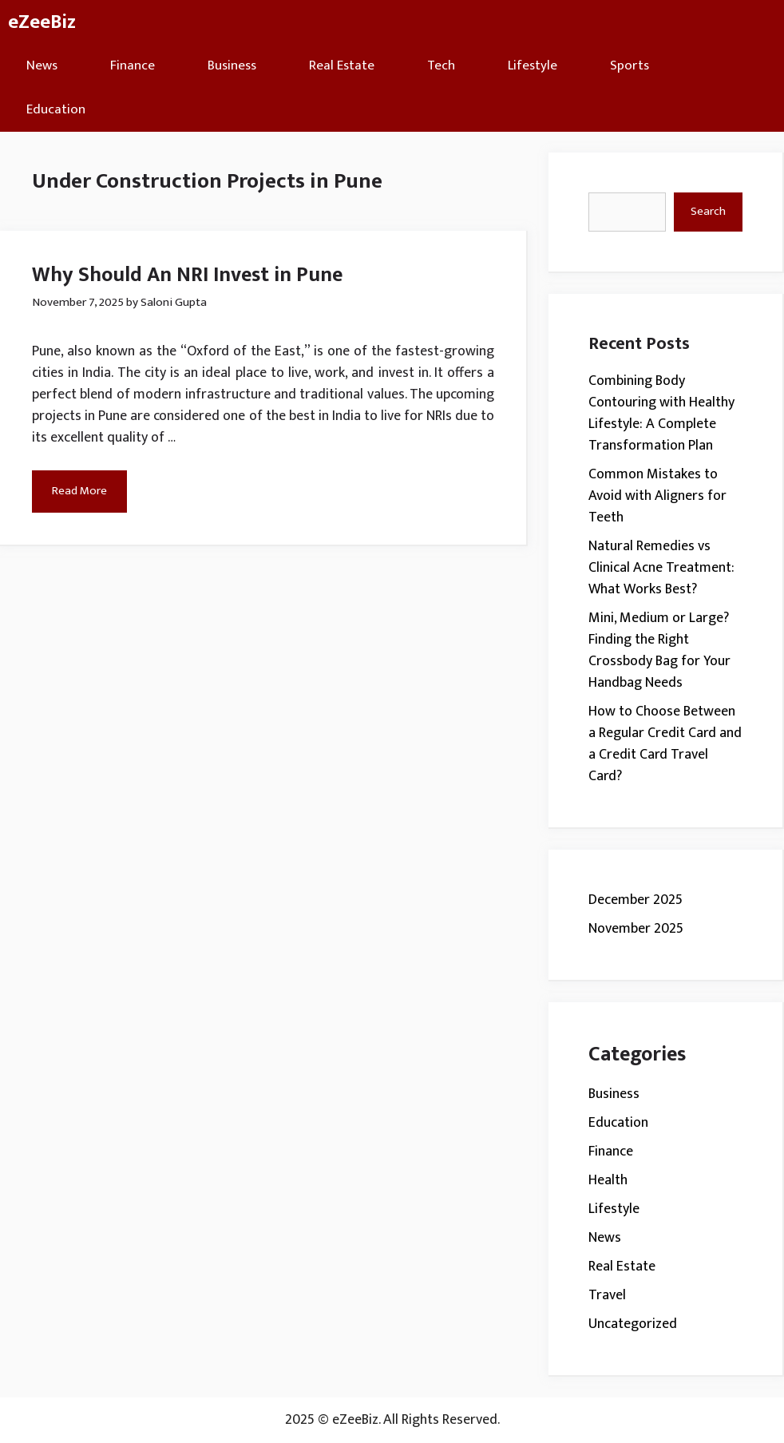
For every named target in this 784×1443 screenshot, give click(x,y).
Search (708, 211)
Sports (629, 65)
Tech (441, 65)
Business (232, 65)
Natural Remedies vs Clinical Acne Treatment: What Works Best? (661, 567)
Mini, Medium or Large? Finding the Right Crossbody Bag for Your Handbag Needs (659, 650)
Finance (132, 65)
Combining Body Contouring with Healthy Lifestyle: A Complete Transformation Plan (661, 413)
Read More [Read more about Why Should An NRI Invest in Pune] (79, 491)
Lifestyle (532, 65)
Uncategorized (632, 1324)
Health (608, 1180)
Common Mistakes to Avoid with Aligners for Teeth (657, 495)
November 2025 (635, 929)
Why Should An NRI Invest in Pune (187, 275)
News (41, 65)
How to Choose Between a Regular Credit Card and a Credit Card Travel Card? (665, 744)
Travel (607, 1295)
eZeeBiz (42, 22)
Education (55, 109)
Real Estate (341, 65)
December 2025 (635, 900)
